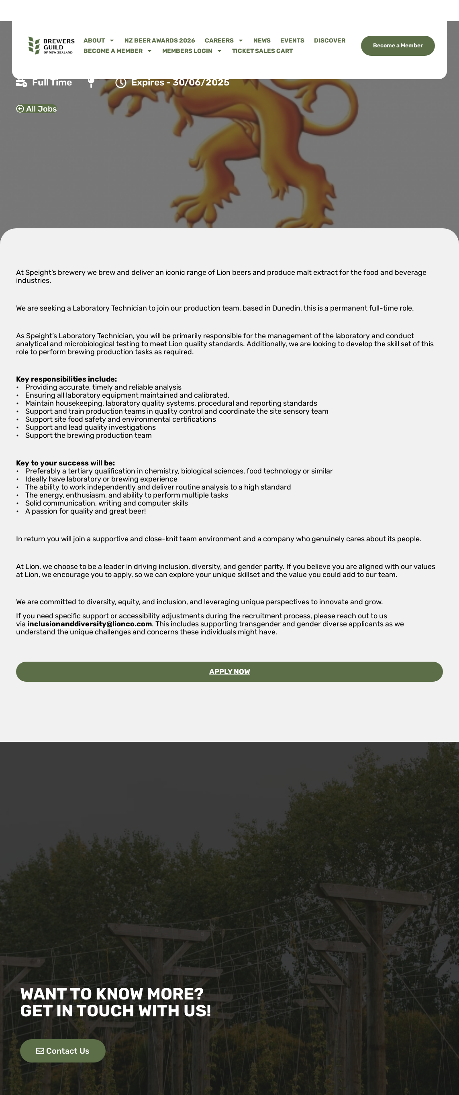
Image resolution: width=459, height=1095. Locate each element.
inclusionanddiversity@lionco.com (89, 624)
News (262, 40)
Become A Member (118, 51)
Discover (329, 40)
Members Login (192, 51)
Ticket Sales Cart (262, 51)
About (99, 40)
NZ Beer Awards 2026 (159, 40)
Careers (224, 40)
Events (292, 40)
